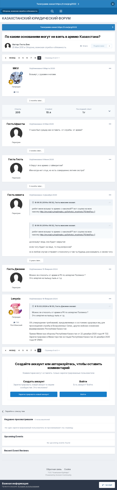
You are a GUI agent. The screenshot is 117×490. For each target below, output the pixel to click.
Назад (12, 58)
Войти (83, 394)
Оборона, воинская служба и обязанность (46, 47)
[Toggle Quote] (33, 202)
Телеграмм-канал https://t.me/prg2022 (56, 4)
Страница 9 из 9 (52, 58)
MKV (16, 68)
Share (84, 46)
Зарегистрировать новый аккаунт (34, 394)
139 (16, 92)
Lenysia (15, 298)
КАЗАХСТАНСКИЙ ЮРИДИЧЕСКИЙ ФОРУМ (36, 18)
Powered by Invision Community (58, 475)
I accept (107, 485)
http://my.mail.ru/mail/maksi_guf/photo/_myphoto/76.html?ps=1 (67, 211)
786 (16, 322)
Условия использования (28, 486)
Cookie (67, 469)
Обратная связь (54, 469)
